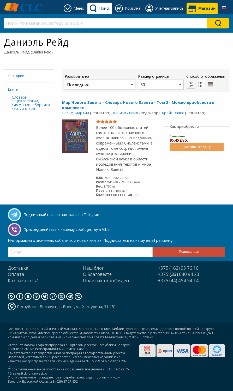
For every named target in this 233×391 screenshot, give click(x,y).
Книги (13, 89)
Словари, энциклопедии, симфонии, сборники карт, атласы (31, 103)
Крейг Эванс (173, 112)
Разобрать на (100, 82)
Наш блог (93, 268)
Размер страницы (161, 82)
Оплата (16, 274)
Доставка (18, 268)
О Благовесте (97, 274)
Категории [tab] (16, 76)
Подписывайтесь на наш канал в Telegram (61, 214)
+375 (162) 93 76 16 (178, 268)
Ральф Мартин (75, 112)
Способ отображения (205, 81)
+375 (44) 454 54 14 (178, 281)
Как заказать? (23, 281)
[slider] (106, 121)
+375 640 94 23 (178, 274)
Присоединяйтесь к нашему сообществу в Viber (67, 229)
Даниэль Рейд (125, 112)
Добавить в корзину (196, 147)
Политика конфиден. (106, 281)
